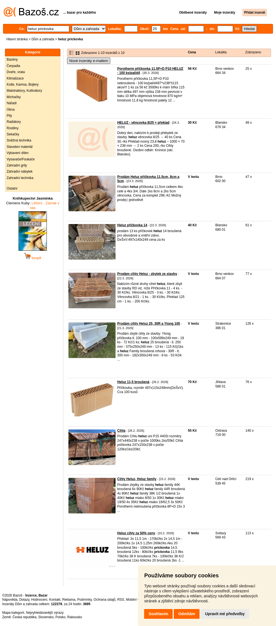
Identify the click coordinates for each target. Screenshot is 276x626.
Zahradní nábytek (19, 171)
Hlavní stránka (17, 39)
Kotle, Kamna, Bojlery (23, 84)
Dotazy (24, 600)
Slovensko (45, 617)
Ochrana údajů (105, 600)
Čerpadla (13, 66)
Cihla (121, 431)
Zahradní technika (20, 178)
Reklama (68, 600)
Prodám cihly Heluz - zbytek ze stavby (147, 274)
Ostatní (12, 188)
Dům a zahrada (42, 39)
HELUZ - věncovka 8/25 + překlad (143, 123)
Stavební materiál (19, 147)
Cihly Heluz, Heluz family (136, 479)
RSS (120, 600)
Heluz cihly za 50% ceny (136, 533)
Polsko (60, 617)
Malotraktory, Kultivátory (24, 91)
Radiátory (14, 122)
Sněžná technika (19, 140)
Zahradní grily (17, 165)
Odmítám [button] (186, 614)
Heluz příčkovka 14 (132, 225)
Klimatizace (15, 78)
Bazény (12, 59)
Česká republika (24, 617)
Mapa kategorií (13, 613)
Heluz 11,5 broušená (133, 382)
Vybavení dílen (18, 153)
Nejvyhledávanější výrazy (44, 613)
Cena (192, 52)
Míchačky (14, 97)
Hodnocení (39, 600)
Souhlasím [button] (158, 614)
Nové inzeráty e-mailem (88, 61)
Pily (9, 116)
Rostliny (13, 128)
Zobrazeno (253, 52)
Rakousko (74, 617)
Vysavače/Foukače (21, 159)
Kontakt (54, 600)
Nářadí (12, 103)
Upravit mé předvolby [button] (225, 614)
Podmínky (84, 600)
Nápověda (9, 600)
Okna (11, 109)
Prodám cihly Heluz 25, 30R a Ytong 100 (148, 324)
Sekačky (13, 134)
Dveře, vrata (16, 72)
